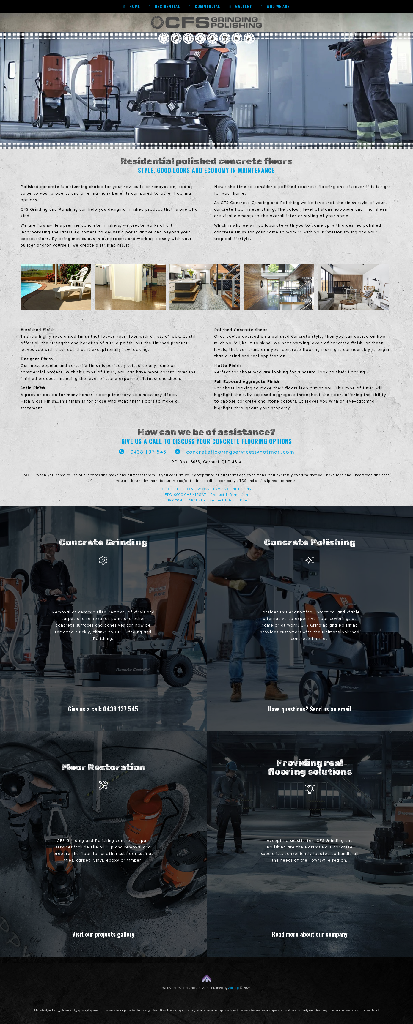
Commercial (205, 6)
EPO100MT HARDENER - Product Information (206, 500)
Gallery (240, 6)
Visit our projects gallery (103, 934)
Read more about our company (310, 934)
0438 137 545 (143, 452)
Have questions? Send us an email (309, 708)
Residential (164, 6)
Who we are (275, 6)
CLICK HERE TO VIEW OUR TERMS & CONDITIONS (206, 489)
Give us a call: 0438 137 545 (103, 708)
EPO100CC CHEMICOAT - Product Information (206, 495)
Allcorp (233, 987)
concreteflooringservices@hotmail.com (234, 452)
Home (131, 6)
